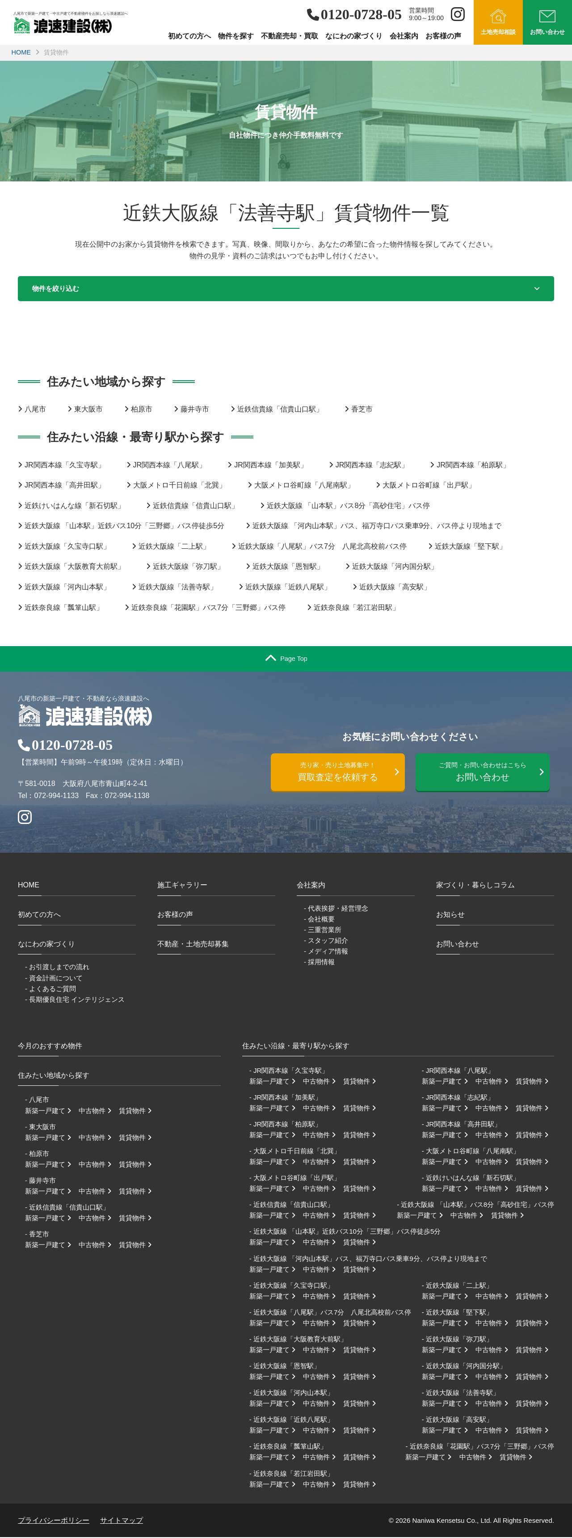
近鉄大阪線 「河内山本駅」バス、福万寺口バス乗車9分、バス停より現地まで (376, 526)
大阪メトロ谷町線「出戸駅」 (429, 486)
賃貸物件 (138, 1111)
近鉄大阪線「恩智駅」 (288, 567)
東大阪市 (88, 410)
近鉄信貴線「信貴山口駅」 (280, 410)
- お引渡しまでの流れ (57, 967)
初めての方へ (189, 36)
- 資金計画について (54, 978)
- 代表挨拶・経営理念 (336, 908)
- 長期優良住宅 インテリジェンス (75, 1000)
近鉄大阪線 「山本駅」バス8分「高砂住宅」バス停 (348, 506)
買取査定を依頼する (342, 773)
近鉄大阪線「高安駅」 (395, 588)
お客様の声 (443, 36)
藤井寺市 (195, 410)
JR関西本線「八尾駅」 (169, 465)
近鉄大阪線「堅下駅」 (470, 546)
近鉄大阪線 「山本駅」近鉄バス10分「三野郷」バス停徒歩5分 (124, 526)
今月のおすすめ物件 (50, 1046)
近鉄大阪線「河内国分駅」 (395, 567)
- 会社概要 (319, 919)
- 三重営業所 (322, 930)
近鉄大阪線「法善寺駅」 (178, 588)
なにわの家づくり (354, 36)
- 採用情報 (319, 963)
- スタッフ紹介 (326, 941)
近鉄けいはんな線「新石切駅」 (75, 506)
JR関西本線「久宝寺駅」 (65, 465)
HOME (21, 52)
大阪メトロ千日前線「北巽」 (179, 486)
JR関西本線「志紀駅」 (372, 465)
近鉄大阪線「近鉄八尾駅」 (288, 588)
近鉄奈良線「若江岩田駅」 (357, 608)
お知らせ (450, 915)
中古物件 (98, 1111)
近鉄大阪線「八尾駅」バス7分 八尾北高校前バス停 (322, 546)
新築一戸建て (51, 1111)
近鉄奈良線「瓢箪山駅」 (64, 608)
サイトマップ (121, 1521)
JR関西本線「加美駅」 (270, 465)
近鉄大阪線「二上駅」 (174, 546)
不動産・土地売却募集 (193, 944)
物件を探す (236, 36)
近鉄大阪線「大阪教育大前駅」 (75, 567)
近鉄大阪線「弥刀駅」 (188, 567)
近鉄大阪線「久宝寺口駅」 (67, 546)
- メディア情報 (326, 952)
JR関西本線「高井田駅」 (65, 486)
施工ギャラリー (182, 886)
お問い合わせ (486, 773)
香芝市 (362, 410)
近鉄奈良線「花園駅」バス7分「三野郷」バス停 (208, 608)
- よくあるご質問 (50, 989)
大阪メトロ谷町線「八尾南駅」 (304, 486)
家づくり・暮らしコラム (475, 886)
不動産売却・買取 (289, 36)
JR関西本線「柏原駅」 (473, 465)
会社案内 (404, 36)
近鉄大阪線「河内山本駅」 (67, 588)
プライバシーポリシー (53, 1521)
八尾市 (35, 410)
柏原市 (141, 410)
